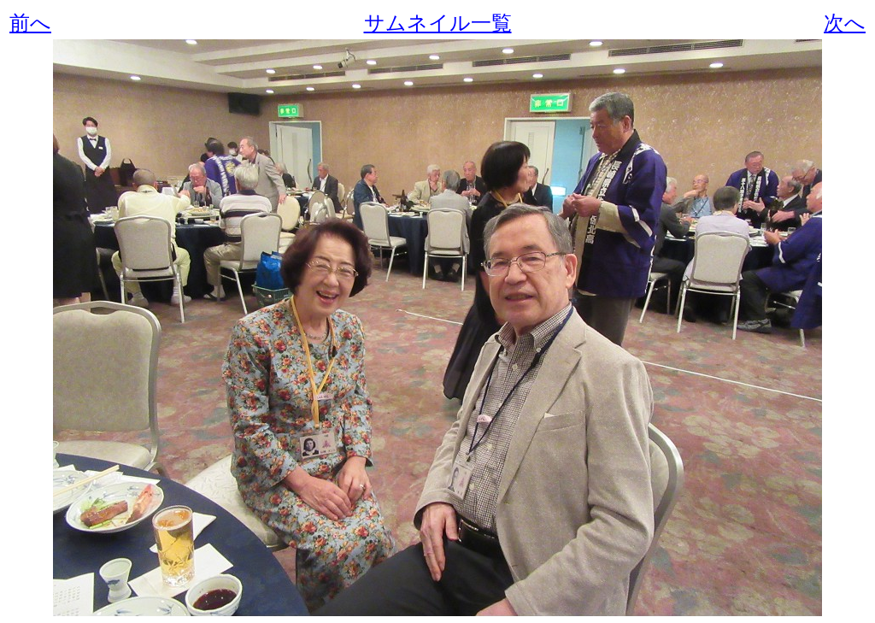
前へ (30, 23)
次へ (845, 23)
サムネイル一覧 (438, 23)
